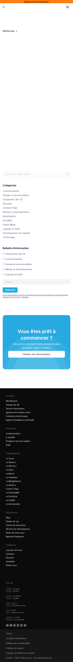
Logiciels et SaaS (11, 228)
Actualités (7, 220)
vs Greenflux (11, 477)
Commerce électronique (17, 416)
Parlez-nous (11, 565)
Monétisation (9, 216)
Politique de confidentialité (18, 643)
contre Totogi (12, 489)
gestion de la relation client (18, 412)
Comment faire (10, 207)
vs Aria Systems (13, 504)
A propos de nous (14, 550)
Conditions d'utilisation (16, 638)
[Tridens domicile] (4, 7)
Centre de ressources (16, 525)
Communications (11, 191)
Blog (8, 517)
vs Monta (10, 473)
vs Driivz (10, 470)
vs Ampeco (11, 462)
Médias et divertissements (16, 212)
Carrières (10, 554)
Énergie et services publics (16, 195)
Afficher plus (10, 31)
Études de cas (12, 521)
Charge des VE (12, 405)
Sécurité (10, 558)
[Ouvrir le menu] (67, 7)
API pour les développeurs (18, 529)
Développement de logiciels (16, 233)
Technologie (9, 237)
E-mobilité (10, 437)
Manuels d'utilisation (15, 536)
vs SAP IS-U (11, 466)
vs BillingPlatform (13, 481)
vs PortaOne (11, 496)
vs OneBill (10, 500)
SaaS (8, 445)
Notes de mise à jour (15, 533)
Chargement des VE (13, 199)
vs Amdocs (11, 485)
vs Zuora (10, 458)
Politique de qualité (14, 648)
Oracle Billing (9, 224)
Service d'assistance (15, 408)
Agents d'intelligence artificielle (20, 420)
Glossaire (7, 203)
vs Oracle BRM (12, 492)
